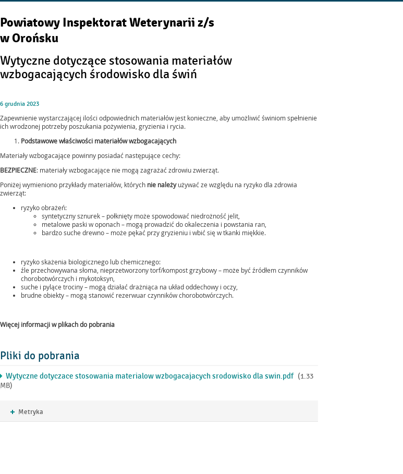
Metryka (26, 412)
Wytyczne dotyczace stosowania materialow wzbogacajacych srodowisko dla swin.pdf (150, 376)
